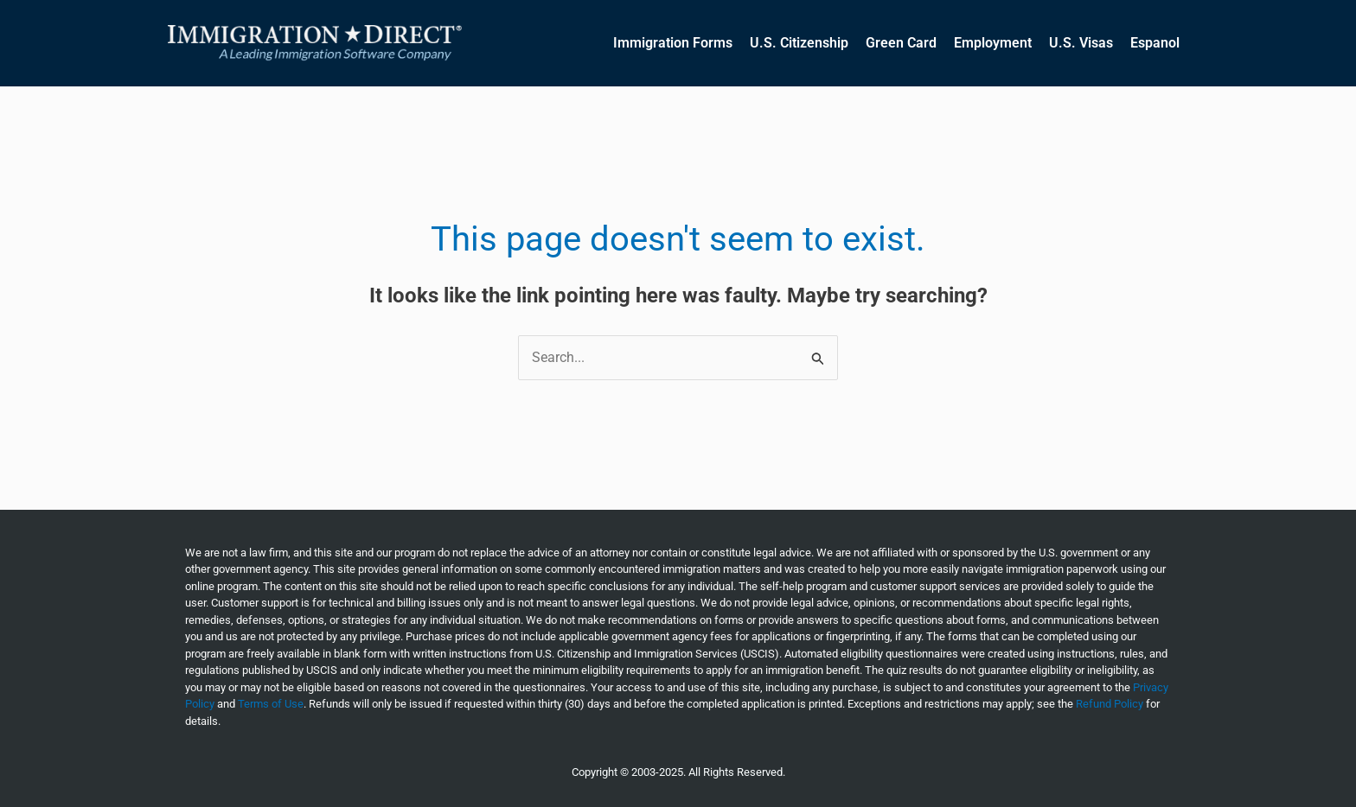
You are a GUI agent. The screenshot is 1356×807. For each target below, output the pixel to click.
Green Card (901, 43)
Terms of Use (271, 703)
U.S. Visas (1081, 43)
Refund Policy (1109, 703)
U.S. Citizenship (799, 43)
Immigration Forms (672, 43)
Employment (993, 43)
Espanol (1155, 43)
